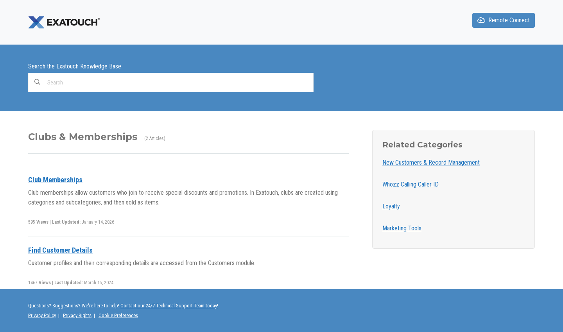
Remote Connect (503, 20)
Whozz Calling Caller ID (410, 184)
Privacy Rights (77, 315)
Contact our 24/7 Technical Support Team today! (169, 306)
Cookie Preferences (118, 315)
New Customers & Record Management (431, 162)
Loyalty (391, 206)
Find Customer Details (60, 250)
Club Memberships (55, 180)
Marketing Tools (401, 228)
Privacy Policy (42, 315)
